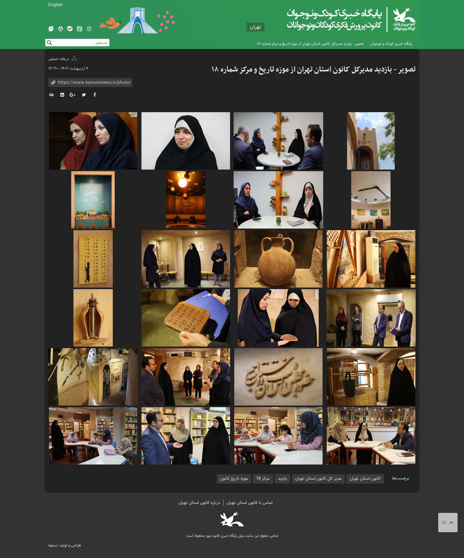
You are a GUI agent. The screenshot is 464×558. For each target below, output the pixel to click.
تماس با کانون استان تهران (250, 502)
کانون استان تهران (365, 478)
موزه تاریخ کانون (234, 478)
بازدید (282, 478)
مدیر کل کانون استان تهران (318, 478)
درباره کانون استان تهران (199, 502)
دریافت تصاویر (63, 59)
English (55, 4)
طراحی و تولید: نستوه (64, 545)
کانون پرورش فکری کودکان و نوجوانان (340, 19)
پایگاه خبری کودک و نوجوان (391, 44)
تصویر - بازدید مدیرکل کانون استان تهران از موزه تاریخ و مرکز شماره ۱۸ (310, 44)
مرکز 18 (263, 478)
